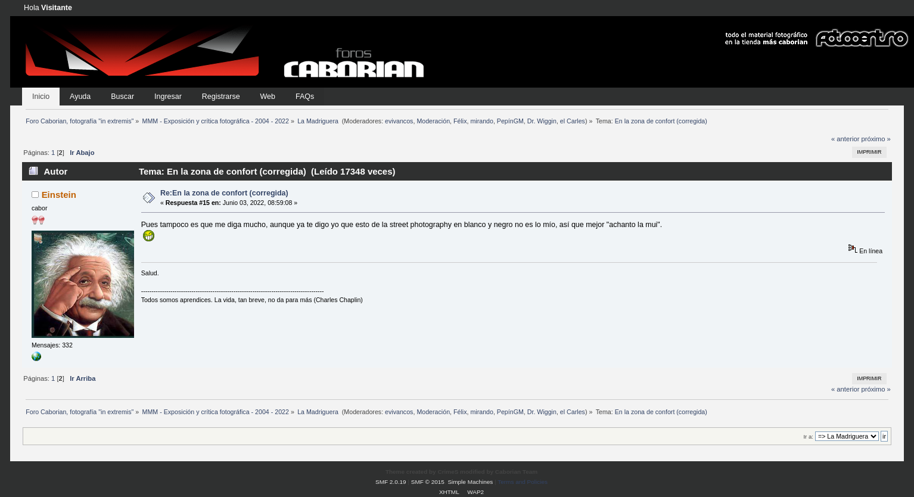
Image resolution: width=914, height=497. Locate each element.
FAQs (305, 96)
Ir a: (808, 436)
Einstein (59, 195)
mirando (481, 121)
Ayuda (80, 96)
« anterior (845, 138)
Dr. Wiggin (542, 121)
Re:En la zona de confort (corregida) (224, 193)
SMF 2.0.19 (390, 482)
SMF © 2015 (427, 482)
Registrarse (221, 96)
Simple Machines (470, 482)
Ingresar (168, 96)
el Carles (572, 121)
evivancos (399, 121)
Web (267, 96)
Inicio (40, 96)
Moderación (433, 121)
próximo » (876, 138)
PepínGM (510, 121)
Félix (460, 121)
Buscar (122, 96)
